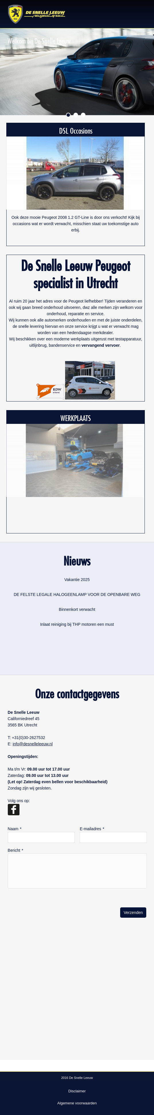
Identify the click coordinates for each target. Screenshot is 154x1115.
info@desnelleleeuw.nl (33, 744)
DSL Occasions (75, 129)
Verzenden (133, 912)
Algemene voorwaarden (77, 1103)
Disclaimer (77, 1091)
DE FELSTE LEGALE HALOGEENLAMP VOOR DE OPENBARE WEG (77, 594)
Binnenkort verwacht (77, 609)
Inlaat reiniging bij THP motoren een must (77, 624)
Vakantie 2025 (76, 579)
